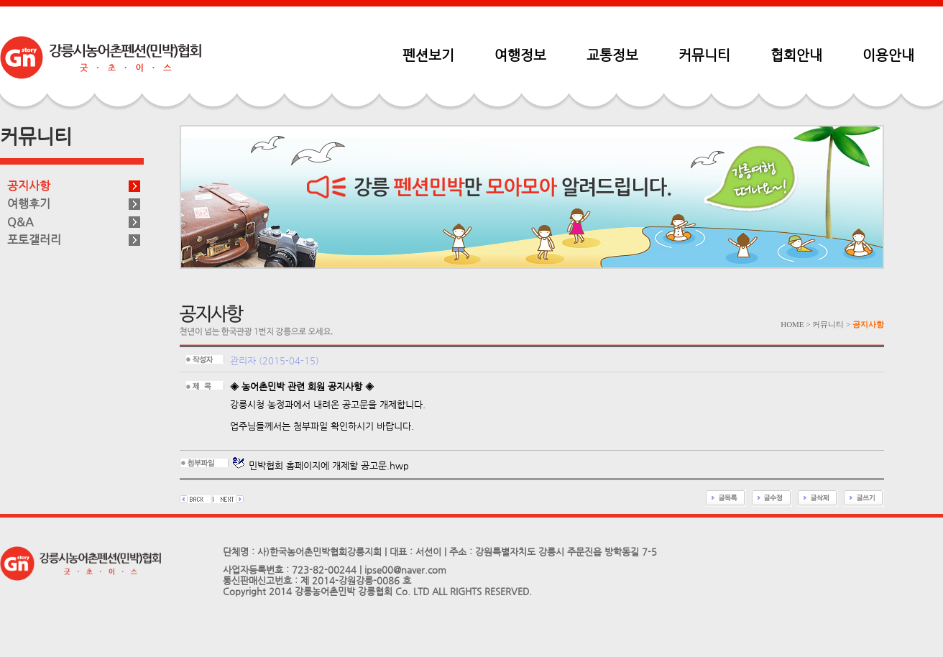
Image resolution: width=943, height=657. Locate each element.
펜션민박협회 (100, 57)
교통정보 (612, 55)
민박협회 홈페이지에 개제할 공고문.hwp (321, 465)
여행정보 (520, 55)
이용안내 (888, 55)
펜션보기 (428, 55)
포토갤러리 (34, 240)
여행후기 (28, 204)
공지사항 (28, 186)
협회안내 (796, 55)
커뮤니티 (704, 55)
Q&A (20, 222)
